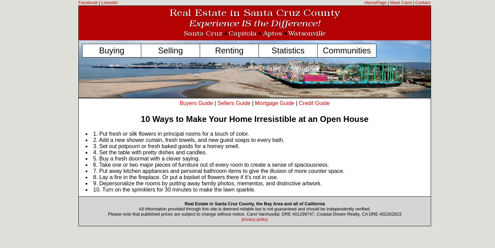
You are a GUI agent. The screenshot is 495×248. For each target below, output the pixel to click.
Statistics (288, 50)
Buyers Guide (196, 103)
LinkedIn (109, 2)
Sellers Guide (234, 103)
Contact (422, 2)
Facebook (88, 2)
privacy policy (255, 219)
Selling (170, 50)
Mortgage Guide (275, 103)
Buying (111, 50)
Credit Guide (314, 103)
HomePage (375, 2)
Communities (347, 50)
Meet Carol (401, 2)
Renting (229, 50)
